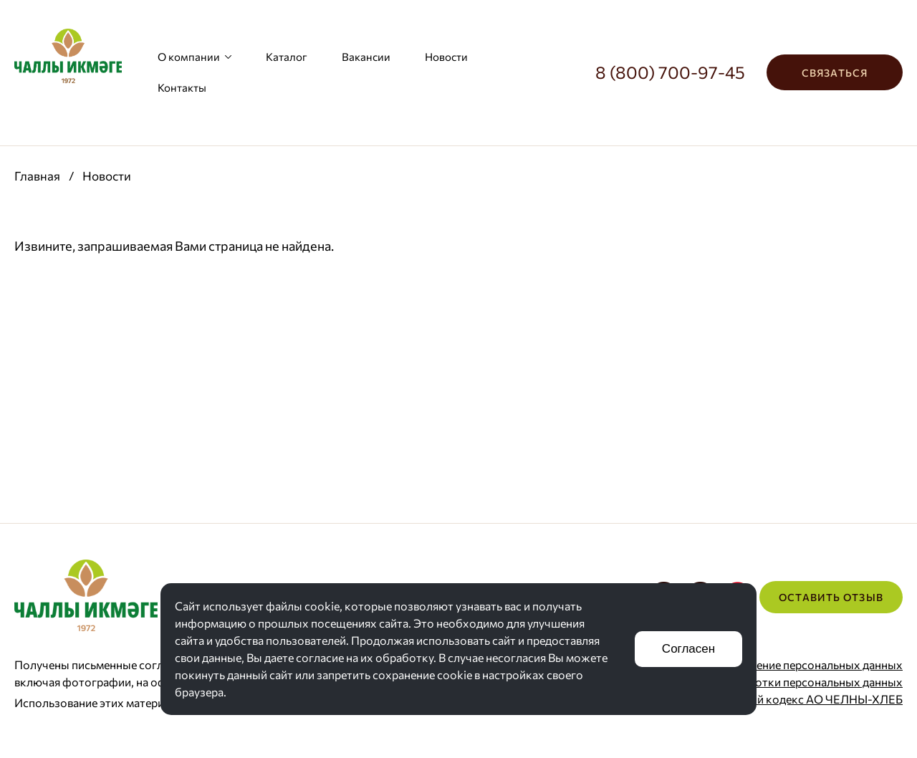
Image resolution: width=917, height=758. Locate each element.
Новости (446, 56)
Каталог (286, 56)
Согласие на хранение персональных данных (784, 664)
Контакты (182, 87)
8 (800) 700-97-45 (670, 72)
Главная (37, 175)
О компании (194, 56)
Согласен (688, 649)
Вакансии (366, 56)
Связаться (835, 73)
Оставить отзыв (831, 597)
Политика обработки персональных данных (784, 682)
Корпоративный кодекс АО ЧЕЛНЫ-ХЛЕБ (790, 699)
